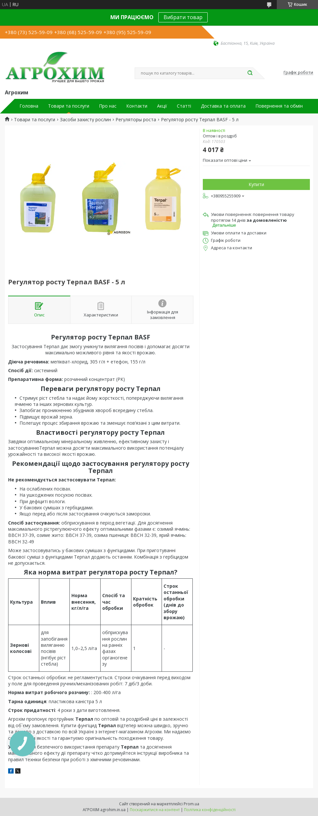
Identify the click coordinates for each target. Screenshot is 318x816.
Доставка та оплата (223, 106)
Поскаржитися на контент (155, 809)
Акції (162, 106)
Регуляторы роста (136, 120)
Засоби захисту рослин (85, 120)
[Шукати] (249, 73)
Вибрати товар (183, 17)
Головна (28, 106)
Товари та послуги (68, 106)
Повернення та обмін (279, 106)
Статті (184, 106)
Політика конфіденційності (210, 809)
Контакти (136, 106)
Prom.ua (191, 804)
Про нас (107, 106)
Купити (256, 184)
